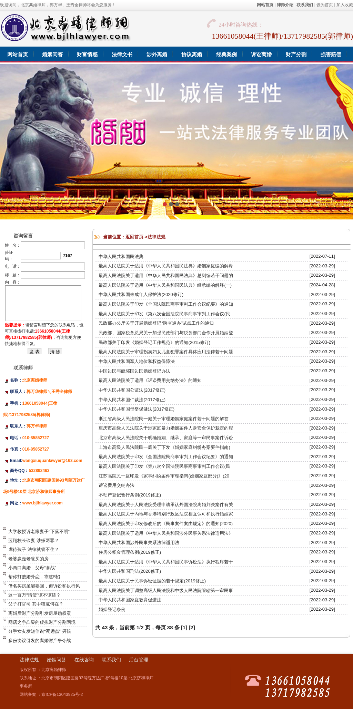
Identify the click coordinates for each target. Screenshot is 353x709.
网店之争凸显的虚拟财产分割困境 (41, 622)
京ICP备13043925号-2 (62, 694)
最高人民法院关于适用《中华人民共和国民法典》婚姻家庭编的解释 (166, 265)
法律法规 (156, 236)
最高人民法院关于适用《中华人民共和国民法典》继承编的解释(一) (165, 285)
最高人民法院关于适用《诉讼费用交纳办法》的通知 (150, 380)
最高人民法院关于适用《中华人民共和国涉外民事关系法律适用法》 (166, 533)
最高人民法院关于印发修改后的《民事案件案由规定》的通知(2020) (166, 523)
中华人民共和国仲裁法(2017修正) (132, 399)
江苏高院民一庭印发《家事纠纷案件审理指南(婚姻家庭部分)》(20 (164, 476)
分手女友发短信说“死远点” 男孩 (39, 631)
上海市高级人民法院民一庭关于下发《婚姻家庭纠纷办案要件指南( (164, 447)
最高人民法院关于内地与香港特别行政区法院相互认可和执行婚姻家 (166, 513)
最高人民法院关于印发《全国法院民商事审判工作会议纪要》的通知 (166, 304)
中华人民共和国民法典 (121, 256)
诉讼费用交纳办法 (116, 485)
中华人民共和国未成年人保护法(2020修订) (141, 294)
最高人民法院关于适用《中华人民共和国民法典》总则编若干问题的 (166, 275)
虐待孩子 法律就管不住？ (33, 549)
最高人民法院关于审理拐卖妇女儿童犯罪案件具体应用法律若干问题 (166, 351)
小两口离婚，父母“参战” (32, 567)
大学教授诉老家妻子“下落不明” (39, 531)
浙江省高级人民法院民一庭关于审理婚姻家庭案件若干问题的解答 (164, 418)
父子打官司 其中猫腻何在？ (35, 604)
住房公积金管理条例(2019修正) (130, 552)
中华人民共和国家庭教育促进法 (130, 599)
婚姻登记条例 (112, 609)
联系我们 (111, 659)
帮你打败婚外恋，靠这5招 (34, 576)
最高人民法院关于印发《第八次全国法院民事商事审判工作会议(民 (164, 313)
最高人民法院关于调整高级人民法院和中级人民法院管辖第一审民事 (166, 590)
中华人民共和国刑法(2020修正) (130, 571)
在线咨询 (84, 659)
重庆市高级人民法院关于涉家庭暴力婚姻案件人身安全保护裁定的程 (166, 428)
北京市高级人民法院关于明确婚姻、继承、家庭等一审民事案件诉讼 (166, 437)
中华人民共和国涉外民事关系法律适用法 (139, 542)
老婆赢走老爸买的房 (28, 558)
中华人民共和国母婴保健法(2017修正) (136, 409)
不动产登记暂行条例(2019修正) (130, 495)
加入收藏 (344, 4)
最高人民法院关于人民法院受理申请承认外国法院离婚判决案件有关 (166, 504)
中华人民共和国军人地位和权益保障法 (137, 361)
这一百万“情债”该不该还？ (34, 595)
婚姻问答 (56, 659)
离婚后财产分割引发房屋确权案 (39, 613)
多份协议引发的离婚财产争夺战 (39, 640)
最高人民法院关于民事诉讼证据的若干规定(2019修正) (152, 580)
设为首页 (324, 4)
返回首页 (134, 236)
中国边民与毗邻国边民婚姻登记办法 (134, 371)
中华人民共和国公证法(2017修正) (132, 390)
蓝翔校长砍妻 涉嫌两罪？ (33, 540)
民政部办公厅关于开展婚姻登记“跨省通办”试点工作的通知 (156, 323)
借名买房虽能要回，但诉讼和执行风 (44, 586)
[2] (192, 627)
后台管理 (138, 659)
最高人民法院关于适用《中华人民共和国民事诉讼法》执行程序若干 (166, 561)
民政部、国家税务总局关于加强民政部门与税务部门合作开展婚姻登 (166, 332)
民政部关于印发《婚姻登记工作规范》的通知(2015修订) (154, 342)
